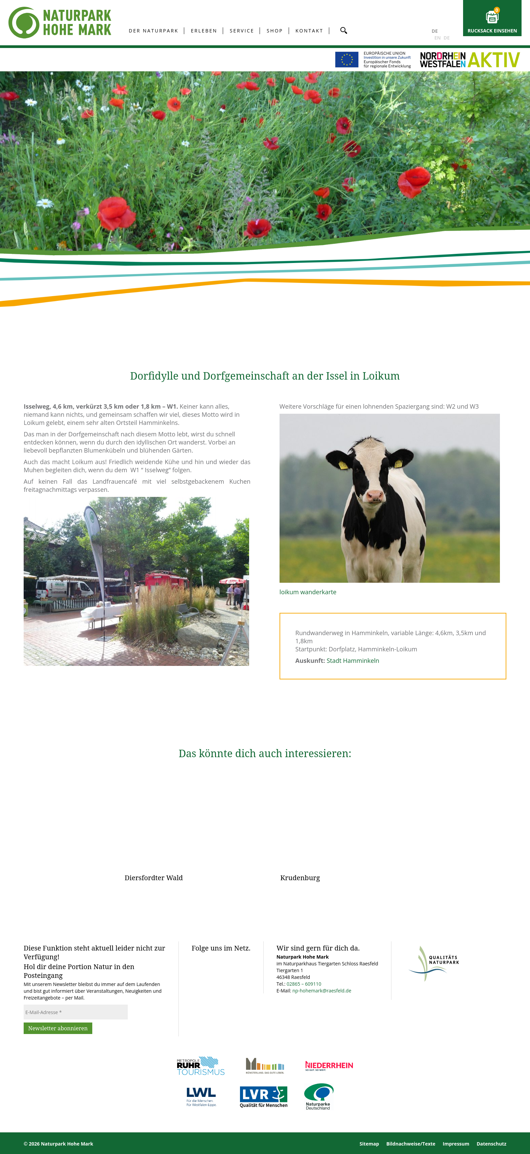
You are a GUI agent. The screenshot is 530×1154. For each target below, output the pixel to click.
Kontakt (309, 30)
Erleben (204, 30)
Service (242, 30)
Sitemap (369, 1143)
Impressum (456, 1143)
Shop (275, 30)
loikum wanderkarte (308, 592)
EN (437, 37)
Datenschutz (491, 1143)
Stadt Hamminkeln (353, 660)
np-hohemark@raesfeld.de (321, 990)
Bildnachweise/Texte (410, 1143)
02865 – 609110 (304, 984)
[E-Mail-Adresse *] (76, 1012)
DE (435, 31)
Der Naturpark (153, 30)
